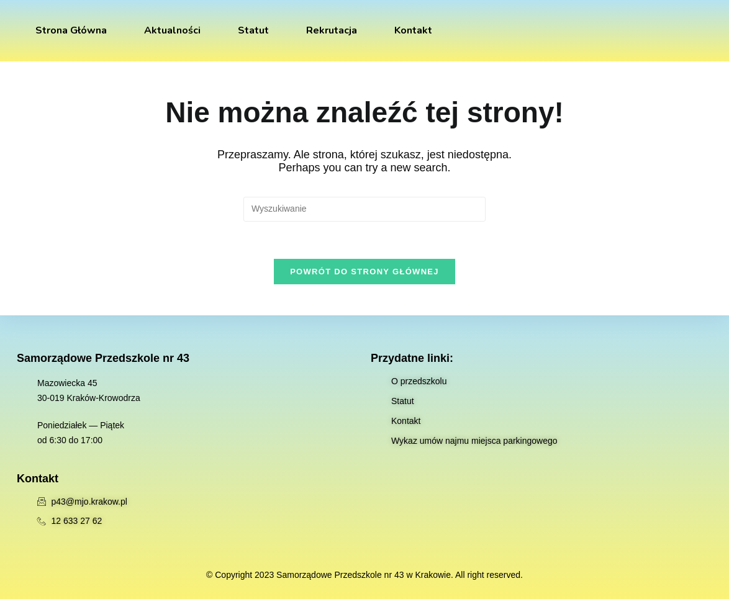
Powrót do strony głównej (364, 271)
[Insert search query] (364, 209)
